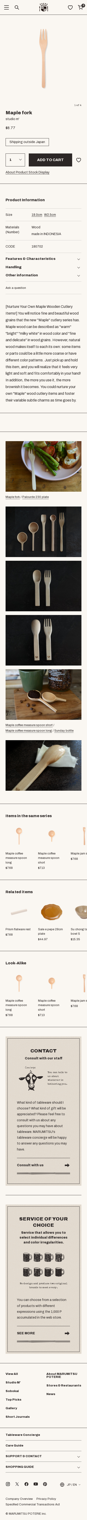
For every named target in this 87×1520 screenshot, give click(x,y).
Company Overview (19, 1499)
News (50, 1394)
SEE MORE (26, 1333)
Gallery (11, 1408)
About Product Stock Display (27, 172)
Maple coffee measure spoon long (29, 730)
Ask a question (16, 288)
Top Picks (13, 1399)
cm (37, 215)
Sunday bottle (64, 730)
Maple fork (13, 497)
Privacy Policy (46, 1499)
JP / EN (68, 1485)
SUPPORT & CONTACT (24, 1456)
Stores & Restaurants (63, 1385)
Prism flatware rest (18, 929)
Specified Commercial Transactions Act (33, 1504)
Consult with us (30, 1165)
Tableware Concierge (23, 1435)
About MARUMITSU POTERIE (61, 1375)
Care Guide (14, 1445)
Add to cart (50, 160)
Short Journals (18, 1416)
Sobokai (12, 1391)
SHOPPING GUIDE (20, 1467)
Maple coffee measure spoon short (29, 725)
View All (12, 1374)
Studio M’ (13, 1382)
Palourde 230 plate (35, 497)
